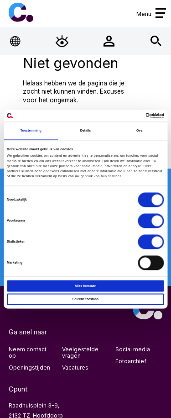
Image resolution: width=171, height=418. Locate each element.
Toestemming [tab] (31, 130)
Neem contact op (28, 352)
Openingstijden (29, 367)
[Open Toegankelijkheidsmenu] (62, 41)
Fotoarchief (130, 361)
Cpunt (21, 12)
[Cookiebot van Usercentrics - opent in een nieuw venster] (124, 115)
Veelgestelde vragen (80, 352)
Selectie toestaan (85, 299)
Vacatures (75, 367)
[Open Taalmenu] (15, 41)
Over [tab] (140, 130)
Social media (132, 349)
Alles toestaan (86, 285)
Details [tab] (85, 130)
